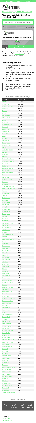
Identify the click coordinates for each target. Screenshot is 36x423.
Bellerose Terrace (7, 330)
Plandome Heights (7, 376)
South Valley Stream (8, 239)
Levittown (5, 108)
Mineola (4, 156)
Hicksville (5, 113)
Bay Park (5, 351)
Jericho (4, 195)
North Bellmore (6, 145)
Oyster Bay (5, 104)
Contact (29, 1)
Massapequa (6, 143)
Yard (22, 47)
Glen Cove (5, 131)
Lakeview (5, 253)
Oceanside (5, 129)
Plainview (5, 134)
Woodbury (5, 218)
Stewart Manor (6, 335)
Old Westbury (6, 275)
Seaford (4, 191)
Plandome (5, 353)
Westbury (5, 184)
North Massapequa (8, 161)
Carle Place (5, 264)
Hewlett (4, 237)
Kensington (5, 362)
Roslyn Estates (6, 358)
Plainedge (5, 216)
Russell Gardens (7, 383)
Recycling (12, 47)
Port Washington (7, 179)
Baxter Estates (6, 372)
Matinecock (5, 388)
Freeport (4, 111)
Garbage (5, 47)
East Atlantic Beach (8, 340)
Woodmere (5, 170)
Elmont (4, 120)
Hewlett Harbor (6, 356)
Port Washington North (9, 298)
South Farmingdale (8, 186)
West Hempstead (7, 150)
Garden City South (7, 280)
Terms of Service (7, 420)
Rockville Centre (7, 138)
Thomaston (5, 319)
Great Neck (5, 204)
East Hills (5, 232)
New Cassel (5, 193)
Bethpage (5, 166)
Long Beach (5, 122)
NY (14, 12)
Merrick (4, 147)
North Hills (5, 255)
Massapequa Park (7, 172)
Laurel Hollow (6, 333)
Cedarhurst (5, 243)
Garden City (5, 140)
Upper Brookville (7, 346)
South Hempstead (7, 301)
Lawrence (5, 248)
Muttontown (5, 289)
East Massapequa (7, 168)
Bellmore (4, 182)
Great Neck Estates (8, 314)
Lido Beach (5, 305)
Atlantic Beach (6, 337)
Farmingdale (6, 214)
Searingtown (6, 278)
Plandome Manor (7, 385)
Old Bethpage (6, 259)
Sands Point (6, 310)
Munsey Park (6, 317)
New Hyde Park (7, 211)
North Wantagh (6, 202)
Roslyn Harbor (6, 369)
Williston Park (6, 230)
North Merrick (6, 198)
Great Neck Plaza (7, 234)
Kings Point (5, 257)
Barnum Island (6, 323)
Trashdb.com (8, 1)
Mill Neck (5, 381)
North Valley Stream (8, 159)
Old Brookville (6, 328)
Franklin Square (7, 124)
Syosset (4, 152)
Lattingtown (5, 344)
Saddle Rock (6, 378)
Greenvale (5, 349)
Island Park (5, 273)
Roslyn (4, 312)
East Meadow (6, 115)
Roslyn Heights (6, 250)
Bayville (4, 241)
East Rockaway (6, 209)
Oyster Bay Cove (7, 326)
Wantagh (5, 163)
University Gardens (8, 282)
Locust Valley (6, 296)
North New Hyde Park (24, 12)
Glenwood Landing (7, 287)
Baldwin (4, 136)
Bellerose (5, 365)
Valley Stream (6, 118)
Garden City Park (7, 223)
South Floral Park (7, 342)
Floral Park (5, 177)
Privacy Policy (6, 418)
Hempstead (5, 102)
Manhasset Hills (7, 291)
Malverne (5, 221)
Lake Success (6, 303)
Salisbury (5, 200)
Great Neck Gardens (8, 367)
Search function (19, 54)
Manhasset (5, 225)
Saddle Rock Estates (8, 392)
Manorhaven (6, 246)
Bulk (18, 47)
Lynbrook (5, 154)
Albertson (5, 262)
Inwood (4, 207)
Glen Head (5, 266)
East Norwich (6, 307)
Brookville (5, 294)
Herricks (4, 285)
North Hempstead (7, 106)
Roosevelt (5, 175)
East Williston (6, 321)
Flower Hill (5, 271)
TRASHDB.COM (7, 12)
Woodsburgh (6, 390)
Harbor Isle (5, 360)
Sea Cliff (4, 269)
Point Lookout (6, 374)
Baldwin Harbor (6, 227)
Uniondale (5, 127)
